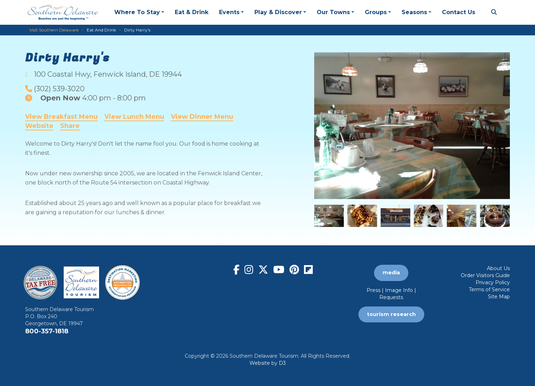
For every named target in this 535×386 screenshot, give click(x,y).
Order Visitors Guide (485, 275)
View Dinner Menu (202, 116)
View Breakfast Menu (61, 116)
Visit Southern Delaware (54, 30)
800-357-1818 (46, 331)
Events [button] (229, 12)
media (391, 272)
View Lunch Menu (134, 116)
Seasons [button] (414, 12)
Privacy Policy (493, 282)
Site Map (499, 296)
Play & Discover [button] (278, 12)
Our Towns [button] (333, 12)
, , (108, 74)
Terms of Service (489, 289)
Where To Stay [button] (137, 12)
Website (39, 125)
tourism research (391, 314)
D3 (282, 363)
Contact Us (458, 12)
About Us (498, 268)
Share (70, 125)
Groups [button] (376, 12)
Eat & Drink (191, 12)
